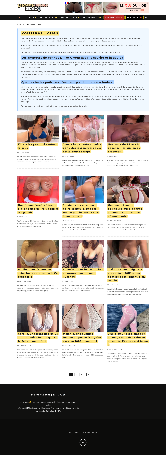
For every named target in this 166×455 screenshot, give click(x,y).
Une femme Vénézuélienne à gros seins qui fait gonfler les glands (38, 209)
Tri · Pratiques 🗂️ (70, 17)
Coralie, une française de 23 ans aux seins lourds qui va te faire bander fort (38, 337)
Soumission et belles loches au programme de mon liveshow (83, 273)
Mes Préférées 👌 (114, 17)
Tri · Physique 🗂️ (48, 17)
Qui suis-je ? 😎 (25, 402)
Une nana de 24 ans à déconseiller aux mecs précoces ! (124, 148)
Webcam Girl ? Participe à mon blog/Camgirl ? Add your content (41, 408)
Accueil (20, 25)
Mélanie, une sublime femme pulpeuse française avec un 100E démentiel (82, 337)
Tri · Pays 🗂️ (30, 17)
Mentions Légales (47, 402)
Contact (36, 402)
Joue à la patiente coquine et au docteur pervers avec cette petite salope (82, 148)
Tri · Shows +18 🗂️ (92, 17)
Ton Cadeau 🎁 (134, 17)
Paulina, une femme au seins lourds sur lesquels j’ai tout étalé (38, 273)
